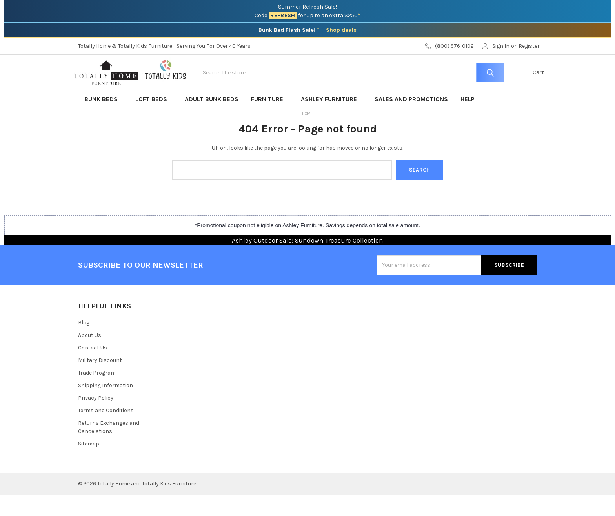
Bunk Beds (103, 120)
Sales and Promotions (411, 120)
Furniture (269, 120)
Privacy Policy (95, 419)
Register (529, 46)
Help (467, 120)
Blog (83, 343)
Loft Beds (153, 120)
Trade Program (97, 394)
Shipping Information (105, 406)
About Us (89, 356)
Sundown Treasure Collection (339, 261)
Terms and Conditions (106, 431)
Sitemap (88, 465)
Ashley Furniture (331, 120)
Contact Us (92, 369)
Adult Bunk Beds (211, 120)
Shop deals (341, 30)
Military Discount (100, 381)
